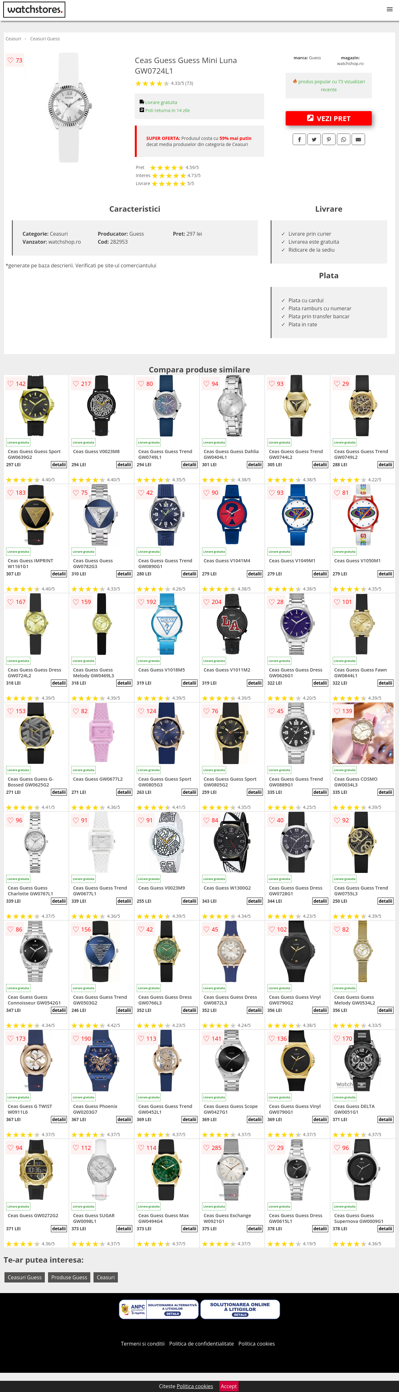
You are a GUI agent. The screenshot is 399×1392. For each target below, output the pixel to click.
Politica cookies (257, 1343)
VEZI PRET (329, 118)
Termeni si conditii (143, 1343)
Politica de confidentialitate (201, 1343)
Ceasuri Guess (45, 39)
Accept (229, 1386)
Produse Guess (69, 1277)
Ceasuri (13, 39)
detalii (59, 465)
